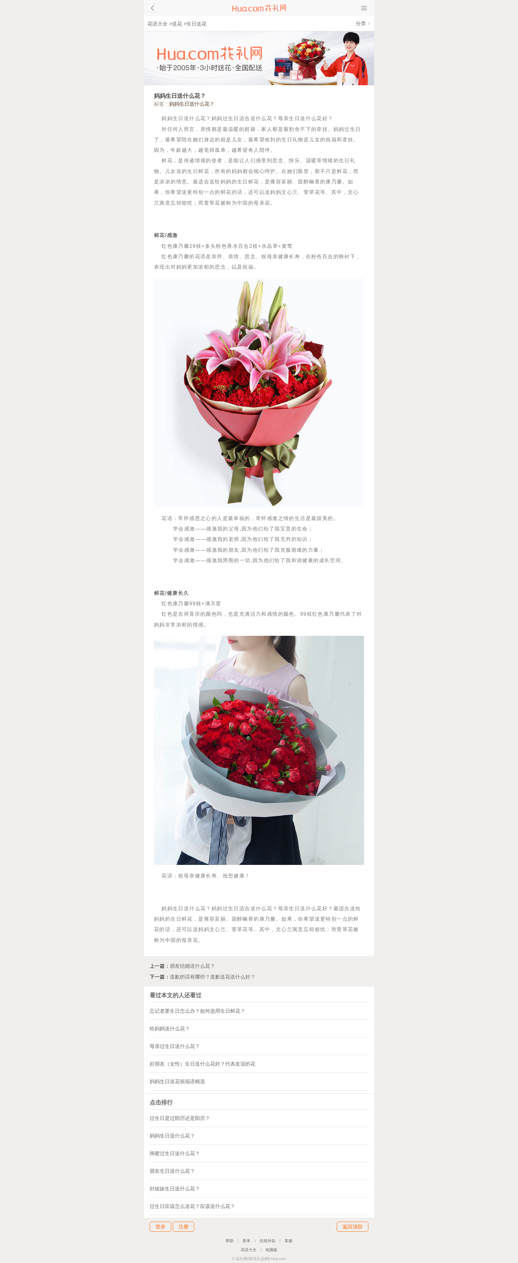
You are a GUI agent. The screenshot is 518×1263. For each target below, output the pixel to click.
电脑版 (271, 1250)
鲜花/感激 (166, 235)
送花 (177, 24)
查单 (246, 1241)
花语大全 (157, 24)
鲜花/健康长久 (171, 593)
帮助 (229, 1241)
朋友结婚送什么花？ (192, 966)
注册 (183, 1227)
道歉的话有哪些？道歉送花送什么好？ (212, 977)
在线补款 (268, 1241)
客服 (288, 1241)
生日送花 (196, 24)
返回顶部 (352, 1227)
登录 (160, 1227)
